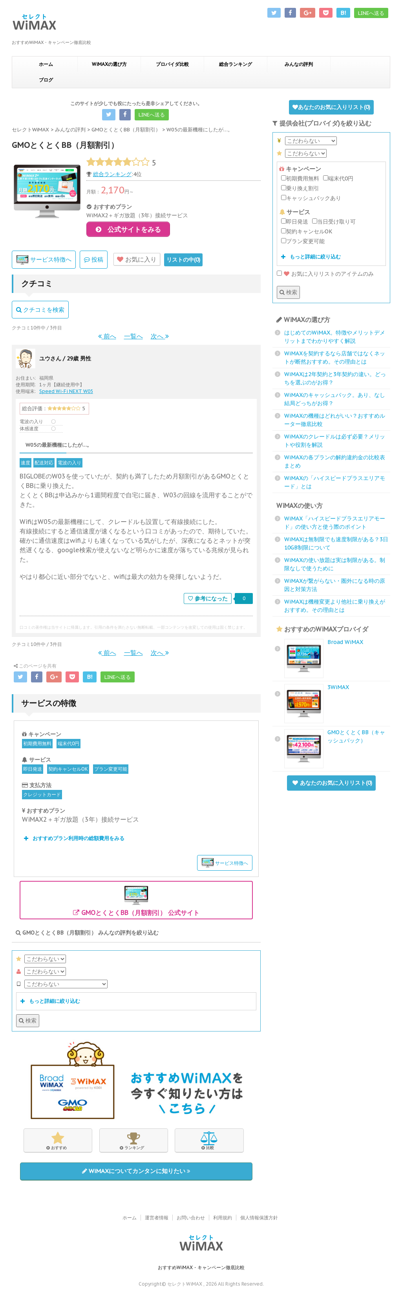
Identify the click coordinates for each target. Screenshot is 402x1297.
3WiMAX (338, 687)
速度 (25, 465)
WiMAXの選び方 (109, 64)
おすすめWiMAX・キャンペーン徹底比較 (201, 1268)
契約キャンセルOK (68, 771)
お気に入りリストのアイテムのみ (325, 273)
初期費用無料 (37, 745)
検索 (28, 1022)
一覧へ (133, 338)
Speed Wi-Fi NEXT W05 (66, 393)
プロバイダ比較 (172, 64)
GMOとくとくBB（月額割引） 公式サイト (136, 902)
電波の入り (69, 465)
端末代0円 (68, 745)
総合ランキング (235, 64)
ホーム (46, 64)
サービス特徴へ (43, 262)
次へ (160, 338)
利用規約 (222, 1218)
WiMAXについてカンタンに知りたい (136, 1173)
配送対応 (44, 465)
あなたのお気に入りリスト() (331, 107)
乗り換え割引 (300, 188)
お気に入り (137, 261)
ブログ (46, 80)
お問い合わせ (191, 1218)
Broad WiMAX (345, 642)
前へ (107, 338)
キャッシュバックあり (311, 198)
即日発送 (32, 771)
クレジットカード (42, 796)
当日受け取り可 (334, 221)
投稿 (93, 261)
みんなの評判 (299, 64)
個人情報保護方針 (259, 1218)
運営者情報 (156, 1218)
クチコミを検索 (40, 311)
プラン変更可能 (110, 771)
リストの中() (183, 261)
